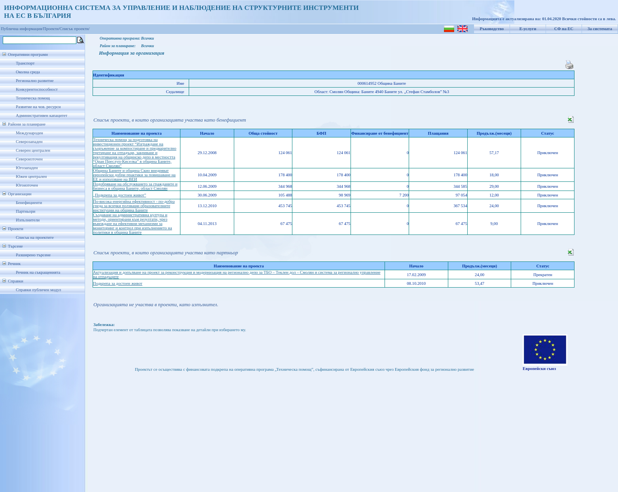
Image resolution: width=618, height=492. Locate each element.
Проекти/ (51, 29)
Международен (29, 133)
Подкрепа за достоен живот (117, 283)
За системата (600, 29)
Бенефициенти (29, 202)
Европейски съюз (539, 368)
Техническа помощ (33, 98)
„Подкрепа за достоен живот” (119, 195)
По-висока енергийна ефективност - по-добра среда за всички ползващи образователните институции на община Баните (133, 205)
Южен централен (31, 176)
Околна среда (28, 72)
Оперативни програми (28, 54)
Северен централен (33, 150)
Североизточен (29, 159)
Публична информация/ (22, 29)
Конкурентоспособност (37, 89)
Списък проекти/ (75, 29)
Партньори (25, 211)
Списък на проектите (35, 237)
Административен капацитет (41, 115)
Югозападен (27, 168)
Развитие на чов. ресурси (38, 107)
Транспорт (25, 63)
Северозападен (29, 141)
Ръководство (492, 29)
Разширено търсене (33, 255)
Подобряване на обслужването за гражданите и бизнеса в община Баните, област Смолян (135, 186)
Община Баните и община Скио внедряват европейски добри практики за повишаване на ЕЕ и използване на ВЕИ (134, 174)
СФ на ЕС (563, 29)
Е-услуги (527, 29)
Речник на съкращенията (38, 272)
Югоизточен (27, 185)
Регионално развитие (35, 80)
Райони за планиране (26, 124)
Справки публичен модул (38, 290)
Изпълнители (28, 220)
